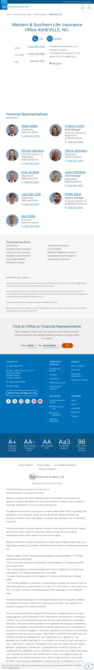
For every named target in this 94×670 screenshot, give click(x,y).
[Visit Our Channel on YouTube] (40, 401)
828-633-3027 (32, 204)
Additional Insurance (57, 383)
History (74, 404)
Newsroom (75, 412)
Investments (54, 379)
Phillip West (73, 194)
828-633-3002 (32, 136)
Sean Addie (29, 126)
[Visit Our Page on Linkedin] (27, 401)
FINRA (79, 283)
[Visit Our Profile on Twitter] (14, 401)
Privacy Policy (43, 465)
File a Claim (75, 370)
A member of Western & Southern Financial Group (76, 2)
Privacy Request (25, 465)
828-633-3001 (32, 182)
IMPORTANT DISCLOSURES (17, 278)
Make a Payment (78, 366)
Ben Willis (28, 216)
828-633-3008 (32, 226)
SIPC (84, 283)
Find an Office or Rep (23, 14)
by (40, 345)
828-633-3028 (75, 160)
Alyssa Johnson (32, 150)
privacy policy (14, 667)
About (73, 400)
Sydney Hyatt (74, 126)
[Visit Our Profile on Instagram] (21, 401)
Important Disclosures (54, 420)
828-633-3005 (75, 207)
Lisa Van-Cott (31, 194)
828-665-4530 (37, 46)
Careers (74, 416)
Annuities (53, 375)
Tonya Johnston (76, 150)
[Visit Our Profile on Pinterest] (34, 401)
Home (8, 14)
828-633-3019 (32, 163)
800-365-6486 (37, 54)
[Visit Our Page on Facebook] (8, 401)
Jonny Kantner (75, 172)
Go (67, 345)
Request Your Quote (79, 380)
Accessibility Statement (65, 465)
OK (89, 666)
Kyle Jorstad (30, 172)
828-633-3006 (75, 142)
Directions (57, 63)
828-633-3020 (75, 185)
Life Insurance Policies (55, 370)
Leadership (75, 408)
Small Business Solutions (55, 388)
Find (23, 345)
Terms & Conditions (47, 469)
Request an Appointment (76, 375)
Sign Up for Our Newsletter (22, 393)
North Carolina (40, 14)
